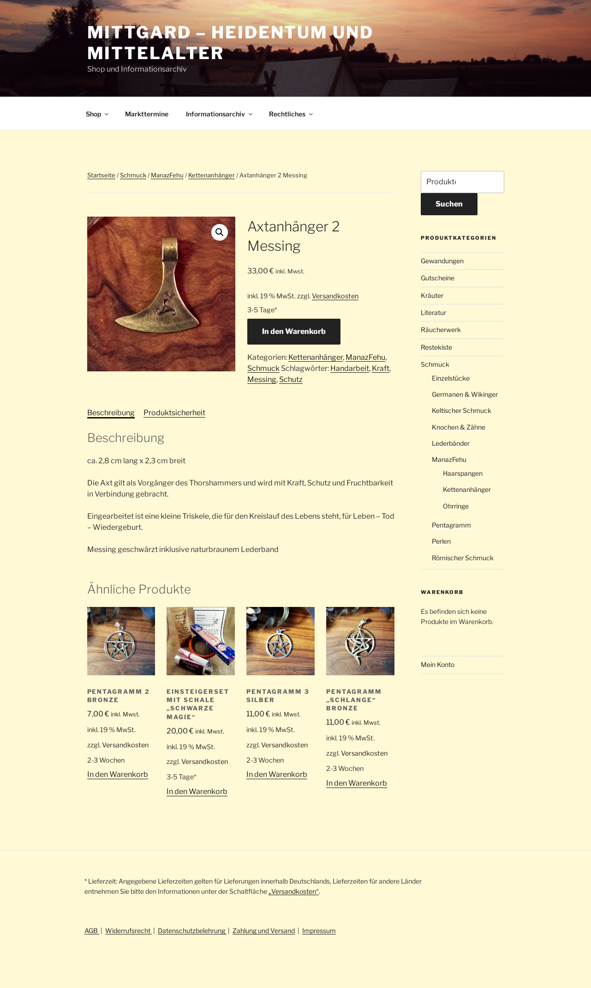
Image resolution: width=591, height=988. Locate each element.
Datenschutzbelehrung (192, 930)
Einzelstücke (451, 378)
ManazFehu (167, 175)
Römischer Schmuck (463, 558)
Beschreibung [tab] (111, 412)
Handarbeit (349, 368)
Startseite (101, 175)
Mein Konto (437, 664)
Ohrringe (456, 506)
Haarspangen (463, 473)
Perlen (441, 541)
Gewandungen (442, 261)
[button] (219, 232)
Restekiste (436, 347)
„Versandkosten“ (294, 891)
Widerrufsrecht (128, 930)
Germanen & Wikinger (465, 394)
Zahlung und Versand (264, 930)
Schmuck (133, 175)
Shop (98, 114)
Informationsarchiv (220, 114)
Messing (261, 379)
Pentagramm (451, 525)
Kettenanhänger (211, 175)
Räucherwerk (441, 329)
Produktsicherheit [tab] (174, 412)
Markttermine (146, 114)
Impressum (319, 930)
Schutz (291, 379)
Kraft (380, 368)
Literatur (433, 312)
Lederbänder (451, 443)
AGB (91, 930)
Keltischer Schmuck (461, 410)
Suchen (449, 204)
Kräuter (432, 295)
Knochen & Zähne (458, 427)
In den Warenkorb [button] (117, 774)
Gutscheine (437, 278)
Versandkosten (335, 296)
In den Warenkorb (294, 331)
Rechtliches (291, 114)
